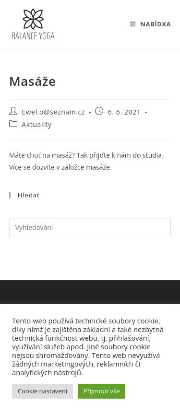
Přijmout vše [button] (102, 391)
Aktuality (36, 124)
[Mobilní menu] (150, 24)
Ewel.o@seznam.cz (53, 111)
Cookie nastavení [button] (42, 391)
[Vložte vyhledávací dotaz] (90, 227)
